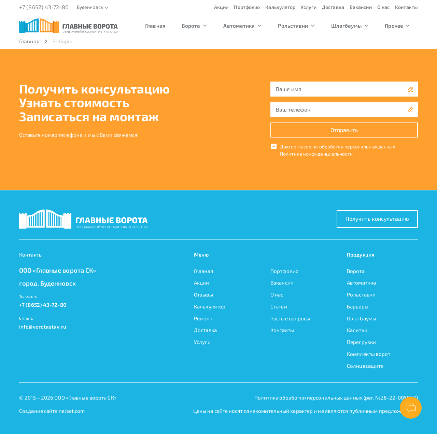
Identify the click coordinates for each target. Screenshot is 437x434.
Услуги (308, 7)
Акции (221, 7)
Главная (155, 26)
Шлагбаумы (349, 26)
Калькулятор (280, 7)
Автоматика (242, 26)
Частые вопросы (290, 318)
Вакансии (361, 7)
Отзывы (203, 294)
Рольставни (296, 26)
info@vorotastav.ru (42, 326)
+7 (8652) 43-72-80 (44, 7)
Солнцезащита (365, 366)
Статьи (278, 306)
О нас (383, 7)
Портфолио (247, 7)
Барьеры (357, 306)
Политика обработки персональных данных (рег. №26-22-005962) (336, 397)
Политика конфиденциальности (316, 154)
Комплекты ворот (369, 354)
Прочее (397, 26)
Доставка (333, 7)
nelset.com (72, 411)
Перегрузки (361, 342)
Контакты (406, 7)
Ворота (194, 26)
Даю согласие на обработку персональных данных (337, 146)
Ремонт (203, 318)
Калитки (357, 330)
